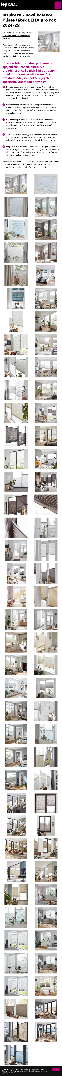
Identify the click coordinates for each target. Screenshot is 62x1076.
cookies (41, 1069)
